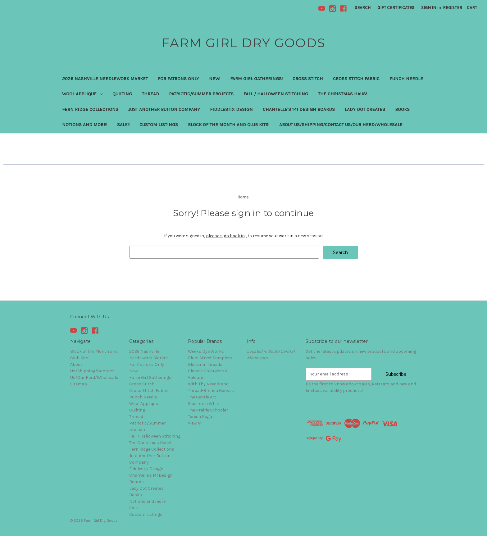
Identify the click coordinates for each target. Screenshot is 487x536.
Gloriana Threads (205, 364)
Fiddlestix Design (231, 109)
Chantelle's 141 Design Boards (299, 109)
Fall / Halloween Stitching (276, 94)
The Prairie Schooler (208, 409)
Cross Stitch (308, 78)
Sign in (428, 7)
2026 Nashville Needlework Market (105, 78)
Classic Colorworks (207, 370)
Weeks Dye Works (206, 351)
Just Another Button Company (164, 109)
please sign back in (225, 235)
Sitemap (78, 383)
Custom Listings (158, 124)
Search (363, 7)
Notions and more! (84, 124)
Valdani (195, 377)
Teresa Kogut (201, 416)
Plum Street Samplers (210, 357)
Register (452, 7)
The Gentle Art (202, 396)
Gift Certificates (395, 7)
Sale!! (123, 124)
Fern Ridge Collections (90, 109)
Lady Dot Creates (365, 109)
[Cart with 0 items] (471, 7)
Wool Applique (82, 94)
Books (402, 109)
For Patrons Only (178, 78)
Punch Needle (406, 78)
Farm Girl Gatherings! (256, 78)
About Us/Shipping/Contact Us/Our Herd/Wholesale (341, 124)
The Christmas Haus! (342, 94)
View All (195, 422)
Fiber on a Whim (204, 403)
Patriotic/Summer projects (201, 94)
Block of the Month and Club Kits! (228, 124)
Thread (150, 94)
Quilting (122, 94)
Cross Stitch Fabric (356, 78)
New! (214, 78)
